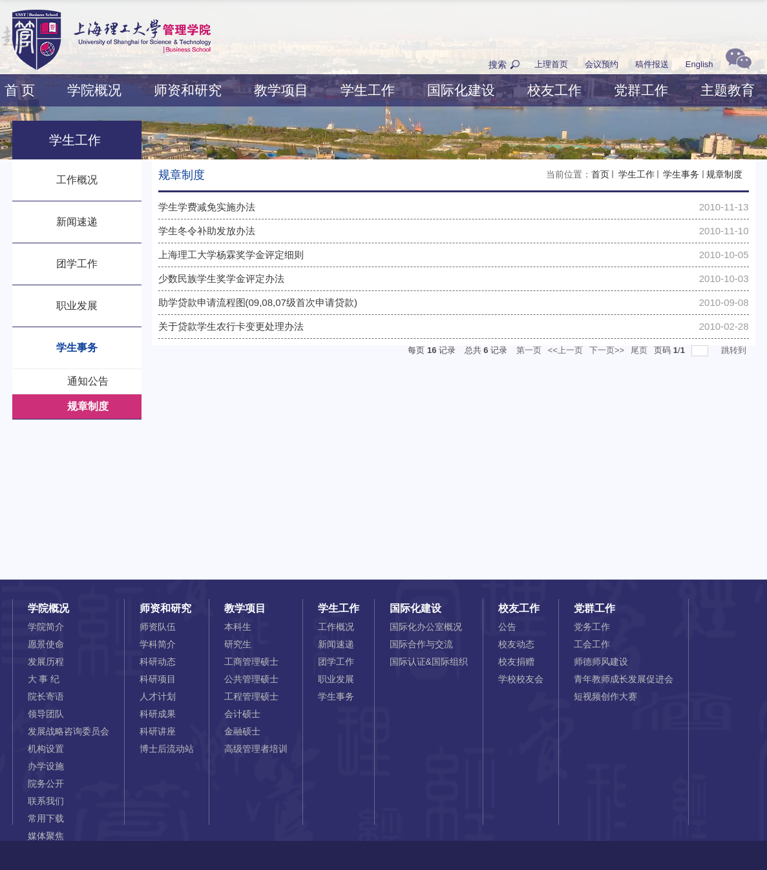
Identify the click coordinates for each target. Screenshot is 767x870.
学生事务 (680, 174)
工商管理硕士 (251, 661)
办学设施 (46, 766)
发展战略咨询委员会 (68, 731)
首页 (600, 174)
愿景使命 (46, 644)
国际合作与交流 (421, 644)
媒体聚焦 (46, 836)
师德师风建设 (601, 661)
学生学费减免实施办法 (206, 206)
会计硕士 (242, 714)
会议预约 (601, 64)
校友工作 (554, 90)
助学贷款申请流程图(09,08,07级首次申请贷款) (257, 302)
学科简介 (158, 644)
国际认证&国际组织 (429, 661)
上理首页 (551, 64)
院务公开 (46, 783)
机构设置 (46, 749)
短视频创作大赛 (605, 696)
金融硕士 (242, 731)
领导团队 (46, 714)
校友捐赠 (516, 661)
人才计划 (158, 696)
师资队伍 (158, 627)
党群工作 (641, 90)
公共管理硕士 (251, 679)
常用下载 (46, 818)
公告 (507, 627)
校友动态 (516, 644)
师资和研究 (188, 90)
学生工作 (368, 90)
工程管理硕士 (251, 696)
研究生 (237, 644)
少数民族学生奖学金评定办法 (221, 278)
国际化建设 (461, 90)
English (699, 64)
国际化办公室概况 (426, 627)
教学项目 (281, 90)
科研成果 (158, 714)
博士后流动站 (167, 749)
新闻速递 (336, 644)
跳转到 (735, 350)
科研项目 (158, 679)
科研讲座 (158, 731)
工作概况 (336, 627)
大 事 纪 (44, 679)
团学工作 (336, 661)
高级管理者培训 (256, 749)
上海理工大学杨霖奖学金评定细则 (231, 254)
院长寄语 (46, 696)
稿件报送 (652, 64)
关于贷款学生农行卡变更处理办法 (231, 326)
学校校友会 (520, 679)
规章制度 (724, 174)
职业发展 (336, 679)
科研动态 (158, 661)
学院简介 (46, 627)
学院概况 (94, 90)
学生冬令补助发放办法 (206, 230)
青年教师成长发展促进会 (623, 679)
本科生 (237, 627)
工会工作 (592, 644)
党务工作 (592, 627)
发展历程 (46, 661)
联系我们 (46, 801)
